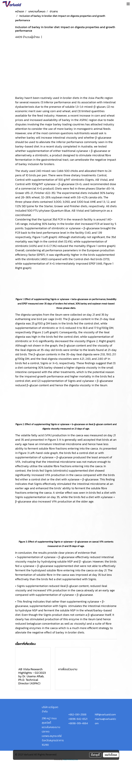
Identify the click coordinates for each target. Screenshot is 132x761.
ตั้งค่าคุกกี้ (95, 754)
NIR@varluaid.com (105, 714)
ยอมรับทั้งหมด (111, 754)
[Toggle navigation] (128, 4)
